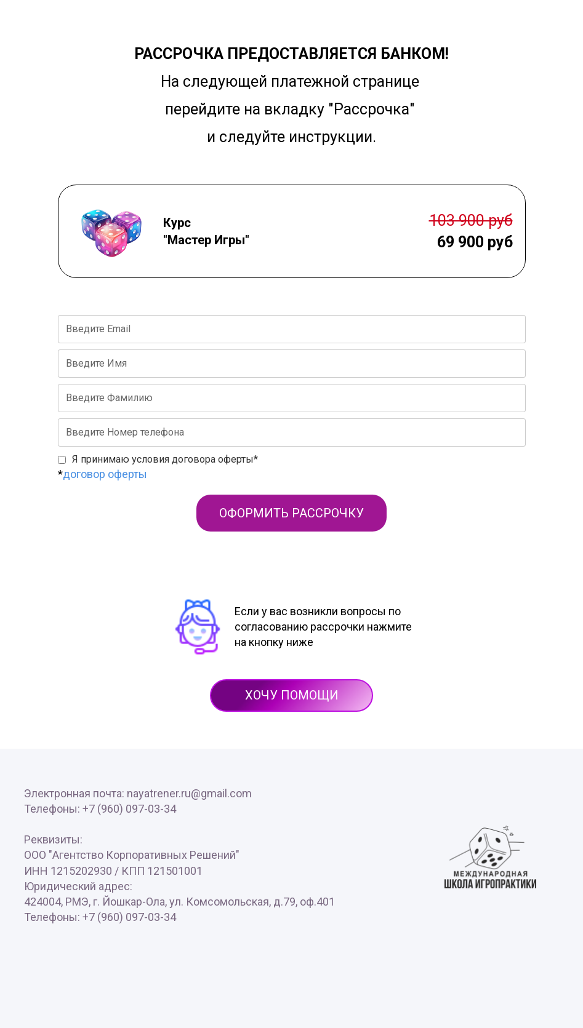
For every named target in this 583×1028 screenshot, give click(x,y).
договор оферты (105, 474)
